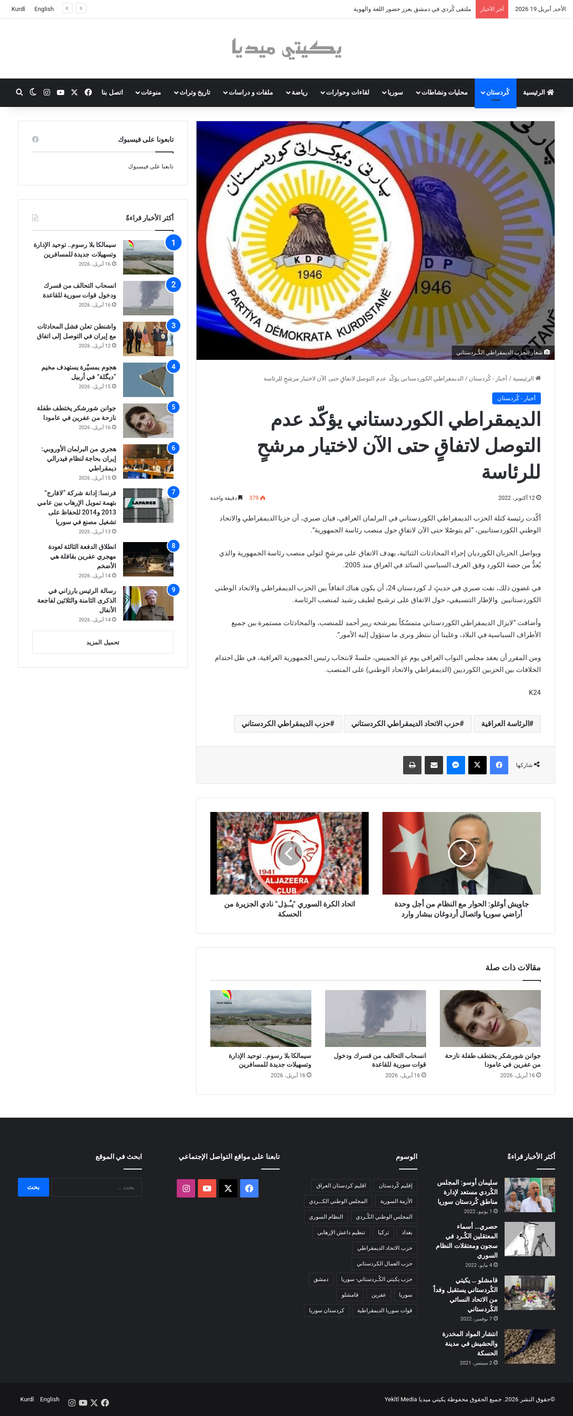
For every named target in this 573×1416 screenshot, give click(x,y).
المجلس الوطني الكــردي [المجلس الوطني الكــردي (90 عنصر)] (338, 1201)
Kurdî (18, 9)
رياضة (300, 92)
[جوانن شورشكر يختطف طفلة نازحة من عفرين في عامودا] (490, 1018)
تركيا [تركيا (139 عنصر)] (383, 1232)
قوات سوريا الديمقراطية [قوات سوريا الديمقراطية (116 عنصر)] (384, 1310)
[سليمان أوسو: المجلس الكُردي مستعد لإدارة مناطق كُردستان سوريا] (530, 1195)
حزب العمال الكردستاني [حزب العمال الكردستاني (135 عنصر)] (384, 1263)
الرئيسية (538, 92)
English (44, 9)
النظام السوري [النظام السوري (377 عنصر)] (326, 1217)
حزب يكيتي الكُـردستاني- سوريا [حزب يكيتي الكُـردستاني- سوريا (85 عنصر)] (376, 1279)
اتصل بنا (112, 92)
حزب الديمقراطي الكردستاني (286, 723)
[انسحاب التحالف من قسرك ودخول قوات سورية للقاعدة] (375, 1018)
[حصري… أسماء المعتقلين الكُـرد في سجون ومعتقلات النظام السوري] (530, 1239)
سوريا (395, 92)
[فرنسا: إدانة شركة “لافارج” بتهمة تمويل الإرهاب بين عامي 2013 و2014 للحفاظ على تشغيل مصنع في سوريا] (148, 505)
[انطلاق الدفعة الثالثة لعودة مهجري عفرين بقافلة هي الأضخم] (148, 559)
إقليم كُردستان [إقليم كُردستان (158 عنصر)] (395, 1185)
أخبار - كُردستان (488, 378)
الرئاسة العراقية (505, 723)
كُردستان (498, 92)
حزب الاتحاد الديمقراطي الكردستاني (405, 723)
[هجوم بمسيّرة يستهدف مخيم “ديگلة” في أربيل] (148, 380)
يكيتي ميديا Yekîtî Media (415, 1399)
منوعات (151, 92)
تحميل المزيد (102, 642)
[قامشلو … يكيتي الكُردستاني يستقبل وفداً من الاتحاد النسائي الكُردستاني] (530, 1293)
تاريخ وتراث (195, 92)
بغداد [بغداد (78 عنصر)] (407, 1232)
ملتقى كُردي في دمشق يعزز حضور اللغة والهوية (412, 9)
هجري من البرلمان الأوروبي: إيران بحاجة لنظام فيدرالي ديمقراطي (78, 458)
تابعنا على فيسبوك (151, 166)
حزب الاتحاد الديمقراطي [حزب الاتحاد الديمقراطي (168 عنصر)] (384, 1248)
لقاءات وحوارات (347, 92)
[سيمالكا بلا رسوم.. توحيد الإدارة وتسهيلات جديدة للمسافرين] (260, 1018)
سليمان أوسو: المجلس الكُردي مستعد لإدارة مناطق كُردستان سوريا (467, 1192)
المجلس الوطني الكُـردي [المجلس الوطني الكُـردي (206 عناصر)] (384, 1217)
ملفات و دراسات (251, 92)
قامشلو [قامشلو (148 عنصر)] (350, 1295)
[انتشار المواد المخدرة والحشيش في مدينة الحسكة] (530, 1346)
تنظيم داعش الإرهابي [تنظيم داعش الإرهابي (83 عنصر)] (341, 1232)
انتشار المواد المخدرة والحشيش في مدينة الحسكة (470, 1343)
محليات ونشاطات (444, 92)
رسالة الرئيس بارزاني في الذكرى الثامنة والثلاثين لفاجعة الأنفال (76, 600)
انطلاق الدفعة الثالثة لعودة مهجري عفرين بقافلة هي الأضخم (82, 556)
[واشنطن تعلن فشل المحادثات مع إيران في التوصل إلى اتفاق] (148, 339)
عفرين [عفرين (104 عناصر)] (378, 1295)
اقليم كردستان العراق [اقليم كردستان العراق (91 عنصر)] (341, 1185)
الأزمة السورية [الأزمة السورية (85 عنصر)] (396, 1201)
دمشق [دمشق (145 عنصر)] (321, 1279)
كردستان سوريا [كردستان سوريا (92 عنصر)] (326, 1310)
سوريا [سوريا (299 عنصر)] (405, 1295)
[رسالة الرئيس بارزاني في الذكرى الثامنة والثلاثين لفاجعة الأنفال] (148, 603)
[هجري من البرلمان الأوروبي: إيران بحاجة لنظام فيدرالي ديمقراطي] (148, 461)
